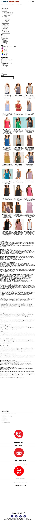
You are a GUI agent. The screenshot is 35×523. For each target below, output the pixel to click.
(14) (4, 49)
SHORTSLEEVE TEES (8, 12)
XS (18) (3, 35)
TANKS (15, 4)
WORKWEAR (5, 28)
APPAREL (6, 4)
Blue (4, 54)
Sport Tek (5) (5, 65)
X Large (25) (4, 40)
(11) (5, 52)
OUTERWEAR (5, 24)
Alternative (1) (5, 58)
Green (4, 53)
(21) (4, 54)
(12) (5, 48)
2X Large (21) (5, 41)
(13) (5, 53)
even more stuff (6, 33)
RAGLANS (6, 21)
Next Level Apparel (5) (7, 63)
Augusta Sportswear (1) (7, 59)
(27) (9, 46)
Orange (5, 51)
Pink (4, 49)
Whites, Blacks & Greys (8, 46)
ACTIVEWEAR (5, 23)
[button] (19, 471)
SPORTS (4, 30)
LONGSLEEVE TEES (8, 14)
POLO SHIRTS (5, 26)
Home (1, 4)
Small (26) (4, 37)
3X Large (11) (4, 42)
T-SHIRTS (11, 4)
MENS (6, 18)
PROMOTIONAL (5, 31)
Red (4, 50)
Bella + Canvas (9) (6, 62)
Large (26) (4, 39)
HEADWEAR (5, 27)
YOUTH (7, 20)
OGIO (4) (4, 64)
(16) (4, 50)
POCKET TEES (7, 15)
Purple (4, 48)
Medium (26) (5, 38)
